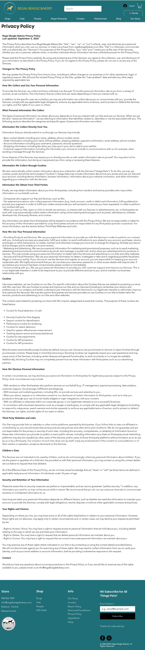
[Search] (87, 8)
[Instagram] (109, 638)
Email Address (107, 604)
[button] (140, 5)
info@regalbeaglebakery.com (54, 567)
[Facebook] (102, 638)
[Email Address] (116, 609)
